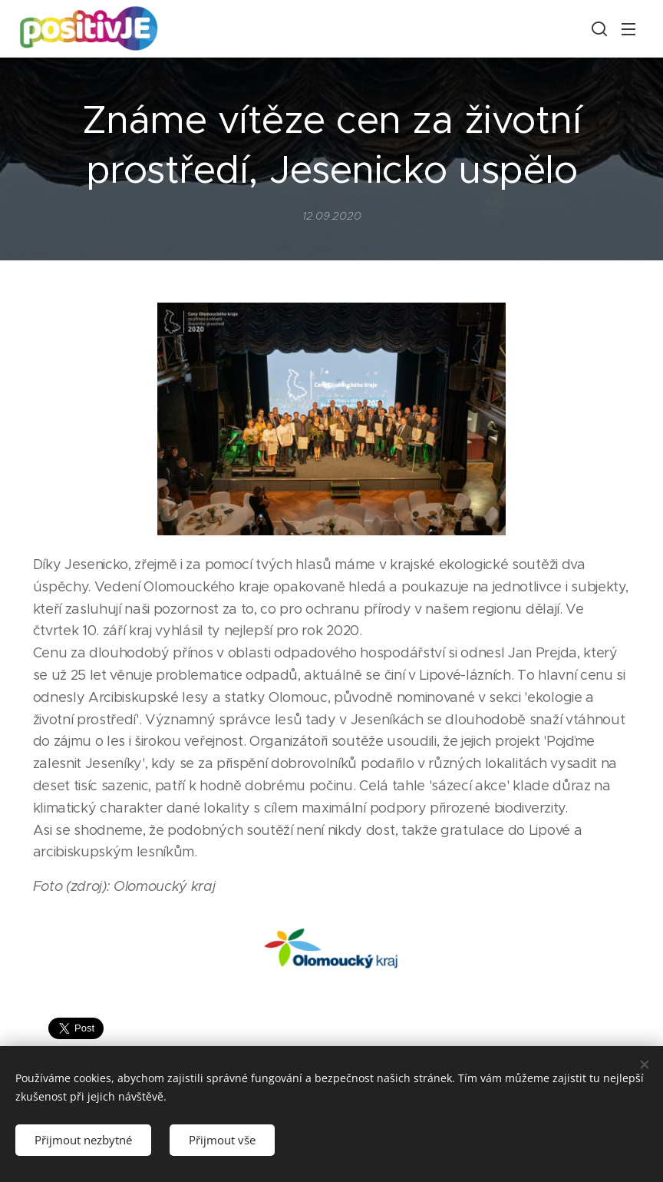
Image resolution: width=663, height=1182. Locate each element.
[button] (597, 28)
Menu (628, 29)
